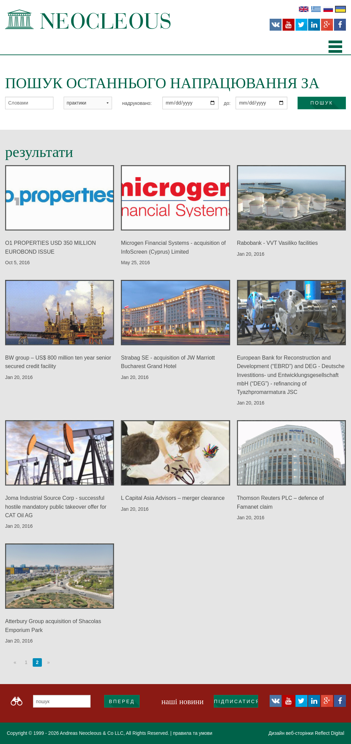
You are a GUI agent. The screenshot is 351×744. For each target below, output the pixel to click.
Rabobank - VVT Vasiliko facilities (277, 243)
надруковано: (137, 103)
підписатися (236, 701)
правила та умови (192, 733)
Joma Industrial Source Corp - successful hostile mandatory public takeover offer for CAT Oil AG (56, 506)
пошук (321, 103)
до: (227, 103)
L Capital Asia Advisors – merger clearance (172, 498)
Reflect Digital (329, 733)
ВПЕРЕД (122, 701)
